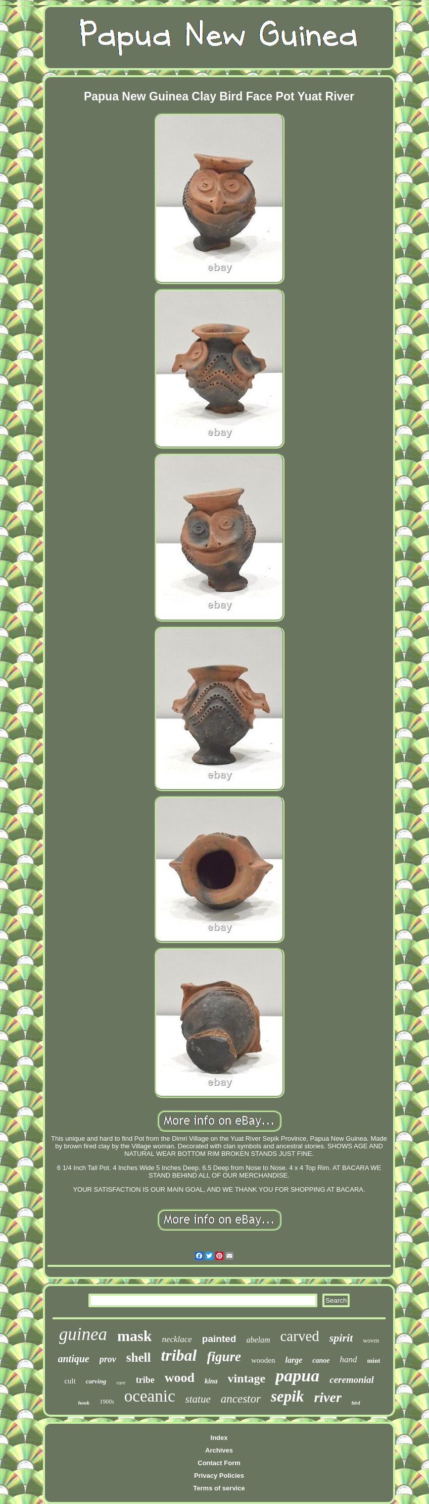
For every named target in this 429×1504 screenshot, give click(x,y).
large (294, 1360)
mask (134, 1335)
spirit (341, 1337)
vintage (247, 1378)
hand (348, 1359)
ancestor (241, 1398)
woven (371, 1340)
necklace (177, 1339)
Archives (219, 1450)
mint (373, 1360)
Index (219, 1437)
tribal (179, 1355)
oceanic (149, 1396)
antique (73, 1358)
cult (70, 1381)
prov (108, 1359)
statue (198, 1399)
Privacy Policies (219, 1475)
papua (297, 1375)
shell (138, 1357)
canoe (320, 1360)
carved (299, 1336)
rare (121, 1382)
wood (180, 1377)
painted (219, 1338)
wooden (263, 1360)
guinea (83, 1334)
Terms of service (219, 1488)
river (327, 1397)
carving (96, 1381)
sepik (287, 1396)
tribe (145, 1380)
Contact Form (219, 1463)
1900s (107, 1401)
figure (224, 1356)
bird (356, 1403)
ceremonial (351, 1379)
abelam (258, 1339)
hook (84, 1403)
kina (211, 1381)
